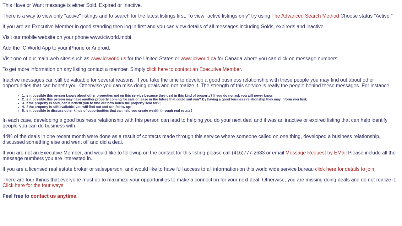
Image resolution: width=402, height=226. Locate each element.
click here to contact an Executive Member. (194, 69)
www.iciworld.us (108, 58)
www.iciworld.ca (198, 58)
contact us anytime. (54, 196)
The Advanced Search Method (305, 16)
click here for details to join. (345, 169)
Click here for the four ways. (34, 185)
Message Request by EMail (316, 152)
